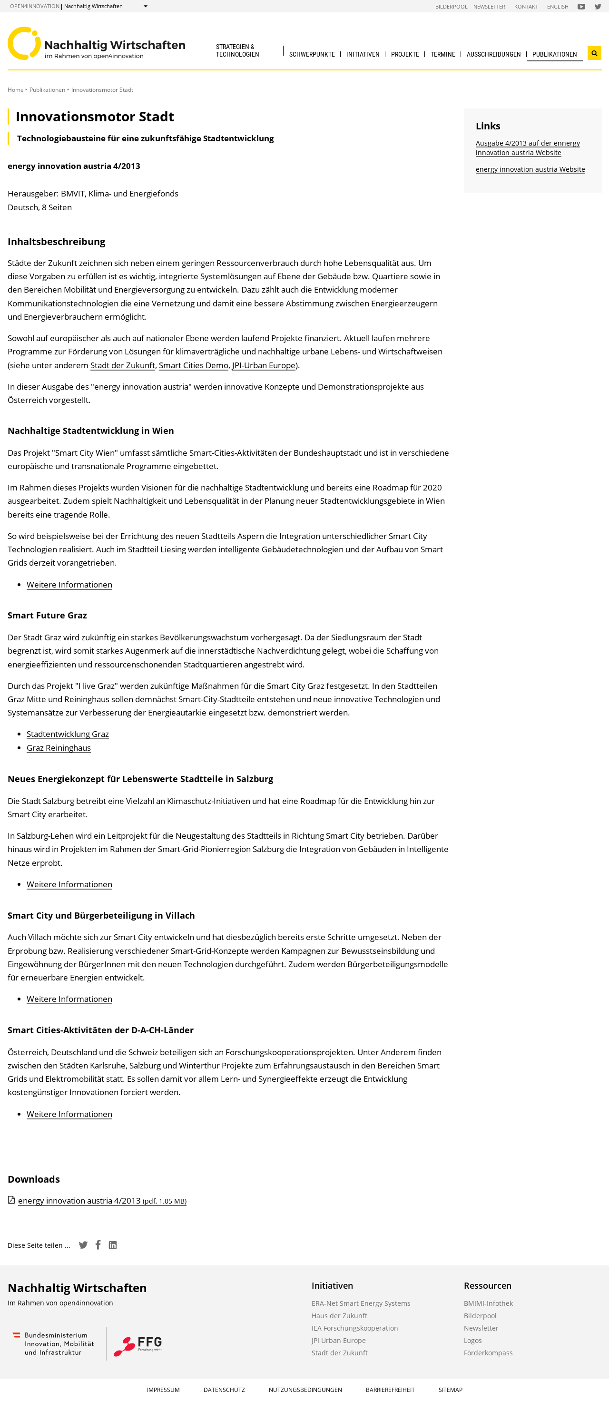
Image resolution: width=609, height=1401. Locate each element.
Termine (443, 54)
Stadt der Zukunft (122, 365)
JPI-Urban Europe (263, 365)
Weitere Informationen (69, 584)
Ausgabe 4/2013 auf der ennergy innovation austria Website (528, 147)
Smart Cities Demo (193, 365)
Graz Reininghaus (59, 747)
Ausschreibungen (494, 54)
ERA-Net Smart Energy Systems (361, 1303)
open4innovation (34, 6)
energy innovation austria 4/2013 (102, 1200)
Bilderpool (451, 6)
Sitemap (450, 1390)
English (558, 6)
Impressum (163, 1390)
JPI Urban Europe (339, 1340)
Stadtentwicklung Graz (68, 733)
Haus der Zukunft (339, 1315)
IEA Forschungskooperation (355, 1327)
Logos (473, 1340)
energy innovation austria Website (530, 169)
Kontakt (526, 6)
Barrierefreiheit (390, 1390)
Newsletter (489, 6)
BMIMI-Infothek (488, 1303)
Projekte (405, 54)
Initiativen (363, 54)
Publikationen (554, 54)
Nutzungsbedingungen (305, 1390)
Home (16, 90)
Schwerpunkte (312, 54)
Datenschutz (224, 1390)
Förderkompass (488, 1352)
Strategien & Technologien (237, 50)
